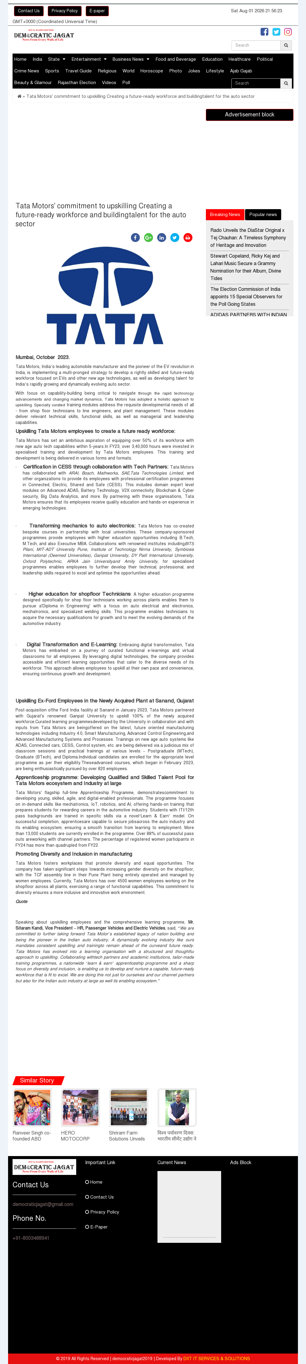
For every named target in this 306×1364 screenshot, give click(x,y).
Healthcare (240, 59)
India (37, 59)
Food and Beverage (175, 59)
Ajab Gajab (241, 71)
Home (20, 59)
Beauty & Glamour (33, 82)
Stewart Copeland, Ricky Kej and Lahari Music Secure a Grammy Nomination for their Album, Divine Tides (245, 267)
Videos (109, 82)
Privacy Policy (65, 10)
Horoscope (151, 71)
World (128, 71)
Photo (175, 71)
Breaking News (225, 214)
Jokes (194, 71)
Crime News (26, 71)
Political (265, 59)
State (54, 59)
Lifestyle (215, 71)
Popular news (263, 214)
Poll (126, 82)
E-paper (97, 10)
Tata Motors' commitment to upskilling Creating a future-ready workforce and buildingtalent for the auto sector (140, 96)
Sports (52, 71)
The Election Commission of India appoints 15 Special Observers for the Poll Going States (246, 296)
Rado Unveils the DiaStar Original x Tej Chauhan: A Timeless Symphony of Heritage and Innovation (248, 237)
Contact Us (29, 10)
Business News (128, 59)
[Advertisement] (105, 154)
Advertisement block (249, 114)
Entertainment (86, 59)
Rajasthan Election (77, 82)
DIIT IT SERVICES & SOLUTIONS (216, 1358)
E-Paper (96, 1227)
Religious (107, 71)
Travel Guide (78, 71)
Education (212, 59)
